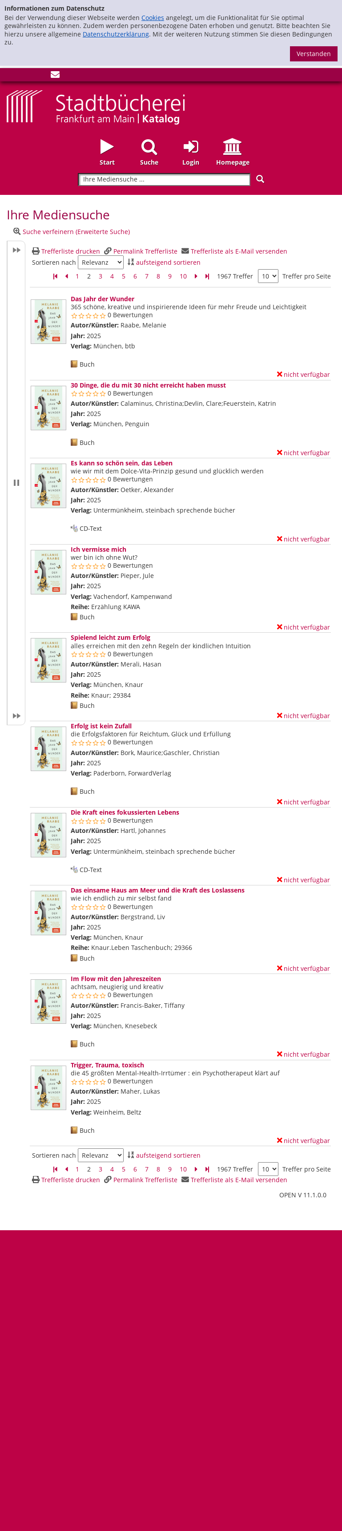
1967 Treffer (235, 276)
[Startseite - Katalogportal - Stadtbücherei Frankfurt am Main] (96, 106)
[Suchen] (260, 179)
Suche (149, 162)
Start (107, 162)
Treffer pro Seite (306, 276)
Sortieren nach (54, 263)
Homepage (232, 162)
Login (190, 162)
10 (183, 276)
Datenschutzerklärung (116, 34)
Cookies (152, 17)
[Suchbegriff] (164, 179)
